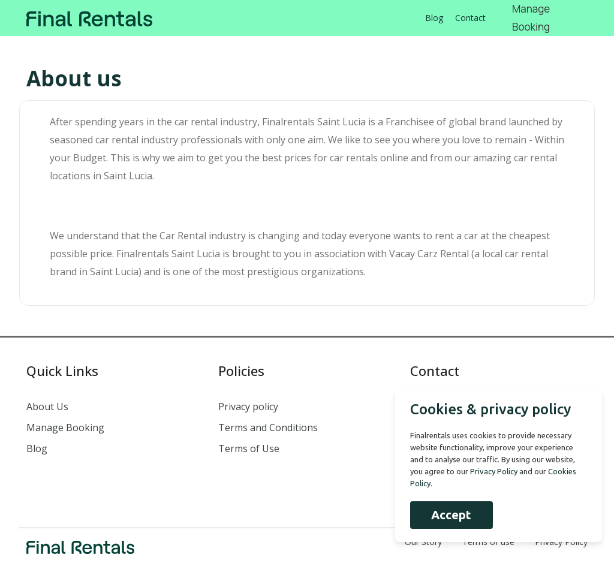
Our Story (423, 541)
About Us (47, 406)
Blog (434, 17)
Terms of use (488, 541)
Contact (470, 17)
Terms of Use (248, 448)
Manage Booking (65, 427)
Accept (451, 515)
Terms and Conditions (268, 427)
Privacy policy (248, 406)
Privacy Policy (561, 541)
